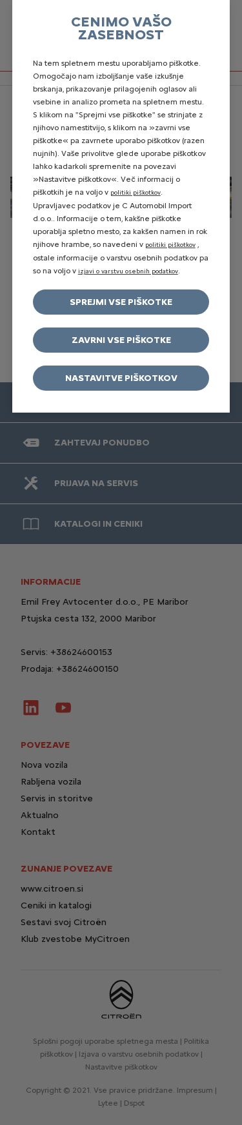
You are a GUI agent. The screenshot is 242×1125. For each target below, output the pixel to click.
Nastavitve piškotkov (121, 378)
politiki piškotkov (135, 192)
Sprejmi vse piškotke (121, 302)
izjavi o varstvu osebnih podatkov (128, 271)
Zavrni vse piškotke (121, 340)
